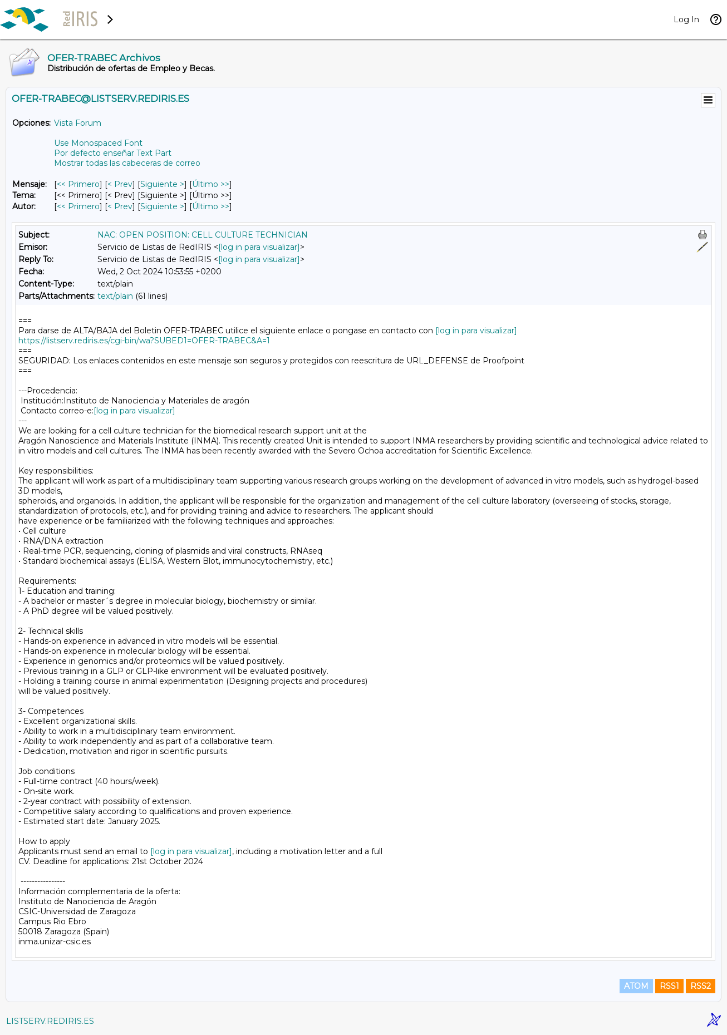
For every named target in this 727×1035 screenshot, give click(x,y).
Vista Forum (77, 123)
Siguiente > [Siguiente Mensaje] (162, 184)
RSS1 (669, 986)
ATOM (636, 986)
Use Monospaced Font (98, 143)
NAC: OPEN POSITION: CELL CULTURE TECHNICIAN (202, 235)
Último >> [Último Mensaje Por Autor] (210, 206)
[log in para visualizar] (259, 247)
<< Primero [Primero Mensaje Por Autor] (78, 206)
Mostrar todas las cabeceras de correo (127, 163)
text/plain (115, 296)
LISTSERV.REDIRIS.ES (50, 1021)
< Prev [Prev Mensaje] (119, 184)
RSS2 (700, 986)
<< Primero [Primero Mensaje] (78, 184)
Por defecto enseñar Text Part (112, 153)
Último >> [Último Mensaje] (210, 184)
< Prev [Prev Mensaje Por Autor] (119, 206)
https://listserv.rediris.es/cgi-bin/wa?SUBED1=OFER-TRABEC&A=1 (144, 341)
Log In (686, 19)
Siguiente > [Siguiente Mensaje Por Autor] (162, 206)
